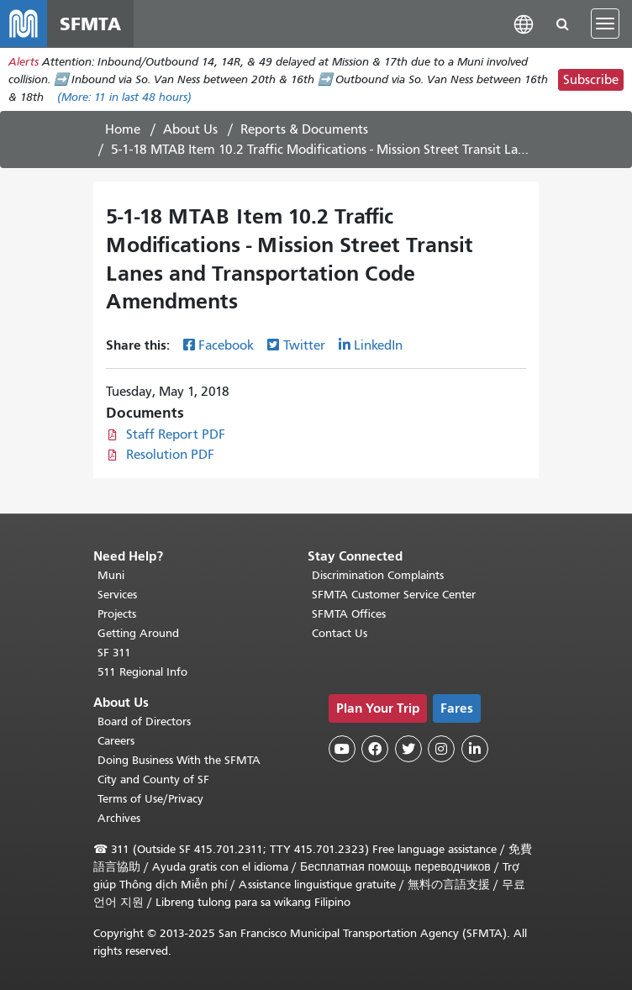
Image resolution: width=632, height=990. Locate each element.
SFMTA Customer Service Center (394, 594)
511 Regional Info (142, 672)
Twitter (304, 345)
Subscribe (591, 79)
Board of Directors (144, 721)
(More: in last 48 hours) (124, 97)
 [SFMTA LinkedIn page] (475, 749)
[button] (523, 23)
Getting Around (138, 633)
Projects (116, 614)
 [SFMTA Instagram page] (441, 749)
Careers (115, 741)
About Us (190, 129)
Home (122, 129)
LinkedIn (378, 345)
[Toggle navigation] (605, 23)
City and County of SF (153, 779)
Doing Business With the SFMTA (179, 760)
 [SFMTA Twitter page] (408, 749)
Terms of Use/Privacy (150, 799)
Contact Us (339, 633)
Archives (118, 818)
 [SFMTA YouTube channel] (342, 749)
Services (117, 594)
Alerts (23, 62)
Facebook (226, 345)
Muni (110, 575)
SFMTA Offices (349, 614)
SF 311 (114, 652)
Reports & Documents (304, 129)
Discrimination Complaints (378, 575)
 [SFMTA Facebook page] (375, 749)
